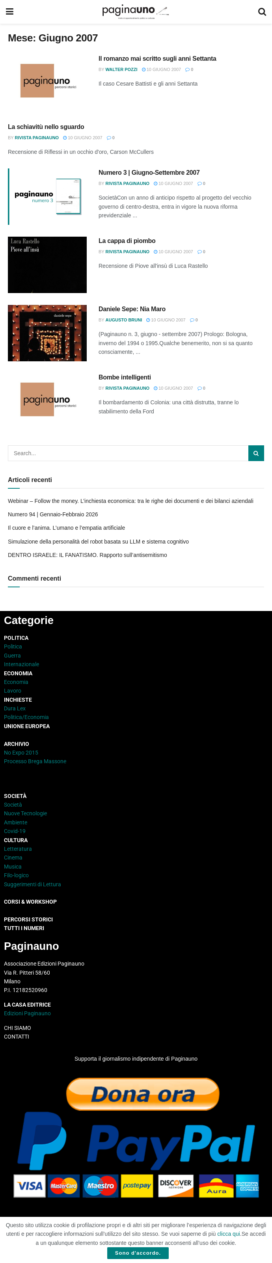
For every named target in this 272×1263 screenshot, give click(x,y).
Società (13, 805)
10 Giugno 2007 (161, 69)
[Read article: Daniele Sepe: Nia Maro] (47, 333)
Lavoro (12, 691)
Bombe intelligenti (125, 377)
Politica (13, 646)
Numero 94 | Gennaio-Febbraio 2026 (53, 514)
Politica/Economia (26, 717)
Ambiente (15, 822)
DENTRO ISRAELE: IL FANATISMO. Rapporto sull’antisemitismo (87, 555)
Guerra (12, 655)
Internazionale (21, 664)
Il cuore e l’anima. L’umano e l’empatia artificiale (66, 528)
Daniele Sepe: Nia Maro (132, 309)
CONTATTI (16, 1036)
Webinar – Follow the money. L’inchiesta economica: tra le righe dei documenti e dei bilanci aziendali (130, 501)
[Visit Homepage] (136, 12)
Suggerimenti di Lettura (32, 884)
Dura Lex (15, 708)
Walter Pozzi (122, 69)
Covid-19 (15, 831)
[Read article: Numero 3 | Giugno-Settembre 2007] (47, 196)
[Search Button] (262, 12)
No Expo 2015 (21, 752)
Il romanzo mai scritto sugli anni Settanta (157, 58)
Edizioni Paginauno (28, 1013)
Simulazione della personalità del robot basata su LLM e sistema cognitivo (98, 541)
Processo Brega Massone (35, 761)
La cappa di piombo (127, 240)
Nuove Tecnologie (25, 813)
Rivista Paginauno (37, 137)
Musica (13, 866)
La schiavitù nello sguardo (46, 126)
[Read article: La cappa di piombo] (47, 265)
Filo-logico (16, 875)
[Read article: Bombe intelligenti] (47, 401)
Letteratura (18, 849)
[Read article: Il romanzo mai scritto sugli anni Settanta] (47, 82)
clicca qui (228, 1234)
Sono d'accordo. (138, 1253)
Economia (16, 682)
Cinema (13, 857)
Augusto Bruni (124, 320)
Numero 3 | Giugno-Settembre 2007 (149, 172)
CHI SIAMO (17, 1028)
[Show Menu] (9, 12)
